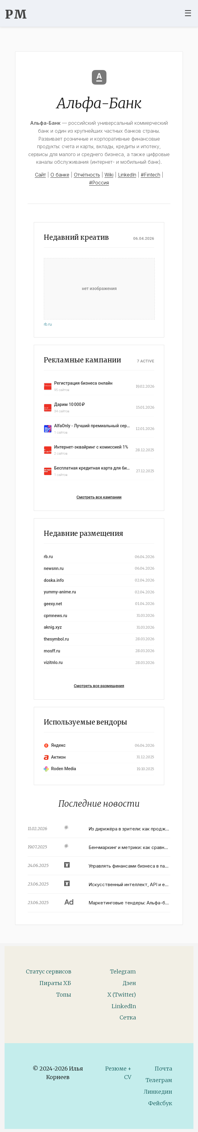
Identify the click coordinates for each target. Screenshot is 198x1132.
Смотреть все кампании (98, 497)
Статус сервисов (48, 971)
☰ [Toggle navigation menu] (188, 13)
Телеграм (159, 1080)
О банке (59, 175)
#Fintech (150, 175)
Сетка (128, 1017)
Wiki (109, 175)
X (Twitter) (121, 994)
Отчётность (87, 175)
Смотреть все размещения (99, 685)
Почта (163, 1068)
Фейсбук (160, 1103)
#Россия (99, 183)
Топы (63, 994)
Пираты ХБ (55, 983)
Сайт (40, 175)
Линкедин (158, 1091)
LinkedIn (127, 175)
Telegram (123, 971)
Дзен (129, 983)
